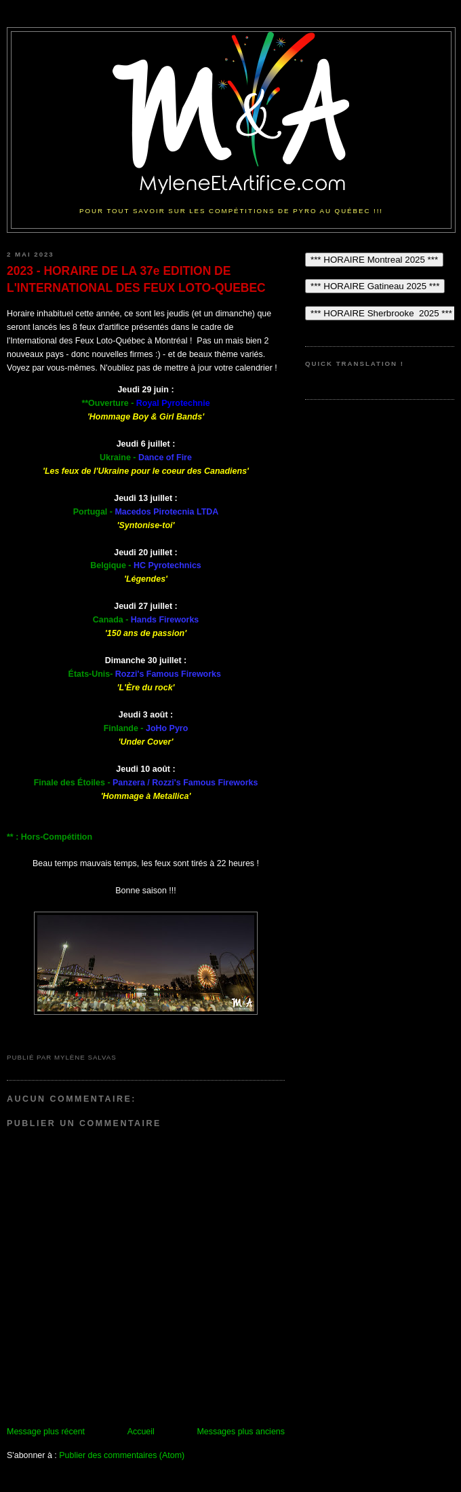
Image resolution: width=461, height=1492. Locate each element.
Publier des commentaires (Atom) (121, 1455)
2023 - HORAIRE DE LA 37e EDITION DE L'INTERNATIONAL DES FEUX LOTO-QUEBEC (136, 279)
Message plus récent (46, 1431)
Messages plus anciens (241, 1431)
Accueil (141, 1431)
